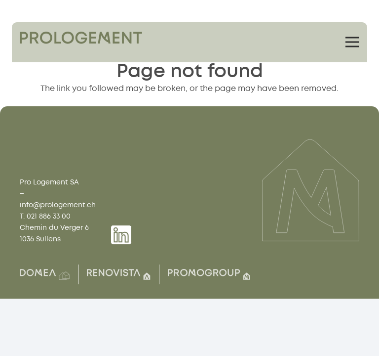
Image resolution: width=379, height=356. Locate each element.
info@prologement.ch (58, 205)
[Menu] (352, 42)
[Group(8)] (119, 274)
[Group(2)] (45, 274)
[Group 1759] (81, 38)
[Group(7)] (209, 274)
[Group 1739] (121, 235)
